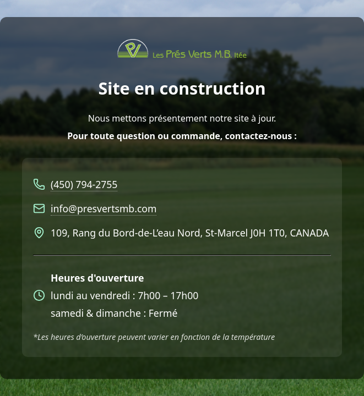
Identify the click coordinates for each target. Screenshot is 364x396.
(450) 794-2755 (84, 184)
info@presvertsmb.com (103, 208)
